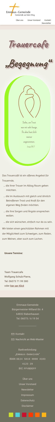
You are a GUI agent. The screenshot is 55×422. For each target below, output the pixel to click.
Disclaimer (27, 405)
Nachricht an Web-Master (27, 339)
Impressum (27, 395)
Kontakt (47, 20)
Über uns (19, 20)
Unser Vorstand (34, 20)
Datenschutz (27, 400)
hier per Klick (17, 285)
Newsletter (46, 23)
